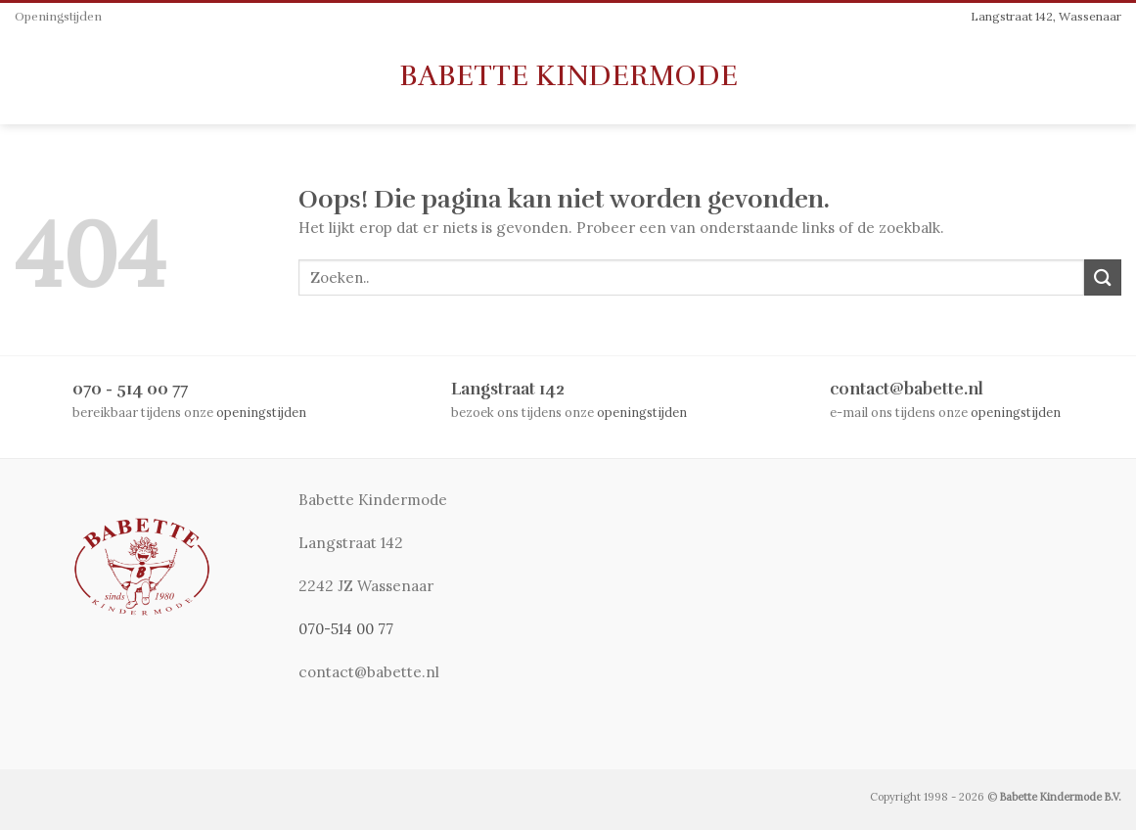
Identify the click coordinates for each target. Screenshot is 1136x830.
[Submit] (1102, 277)
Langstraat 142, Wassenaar (1046, 16)
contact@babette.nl (906, 389)
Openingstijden (58, 17)
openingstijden (261, 412)
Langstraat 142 (508, 389)
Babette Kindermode (568, 77)
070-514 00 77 (345, 629)
